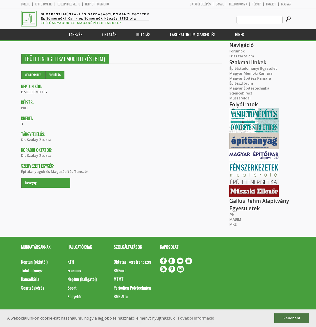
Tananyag (31, 182)
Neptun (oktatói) (34, 262)
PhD (24, 108)
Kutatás (143, 34)
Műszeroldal (240, 98)
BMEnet (120, 270)
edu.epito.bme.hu (69, 4)
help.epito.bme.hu (97, 4)
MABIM (235, 219)
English (271, 4)
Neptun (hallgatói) (82, 279)
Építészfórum (241, 83)
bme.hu (25, 4)
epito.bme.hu (44, 4)
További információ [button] (195, 318)
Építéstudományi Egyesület (253, 68)
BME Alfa (121, 296)
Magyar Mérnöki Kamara (251, 73)
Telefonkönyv (238, 4)
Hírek (239, 34)
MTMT (118, 279)
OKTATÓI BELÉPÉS (200, 4)
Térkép (256, 4)
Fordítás (55, 75)
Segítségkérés (32, 288)
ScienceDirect (240, 93)
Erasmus (74, 270)
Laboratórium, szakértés (192, 34)
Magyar (286, 4)
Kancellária (30, 279)
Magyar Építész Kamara (250, 78)
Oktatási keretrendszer (132, 262)
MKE (233, 224)
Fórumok (237, 51)
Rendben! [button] (291, 318)
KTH (70, 262)
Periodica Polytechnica (132, 288)
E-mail (220, 4)
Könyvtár (74, 296)
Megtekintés (33, 75)
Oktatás (109, 34)
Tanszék (75, 34)
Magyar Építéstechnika (249, 88)
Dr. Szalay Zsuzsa (36, 139)
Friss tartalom (241, 56)
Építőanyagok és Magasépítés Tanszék (55, 171)
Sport (72, 288)
